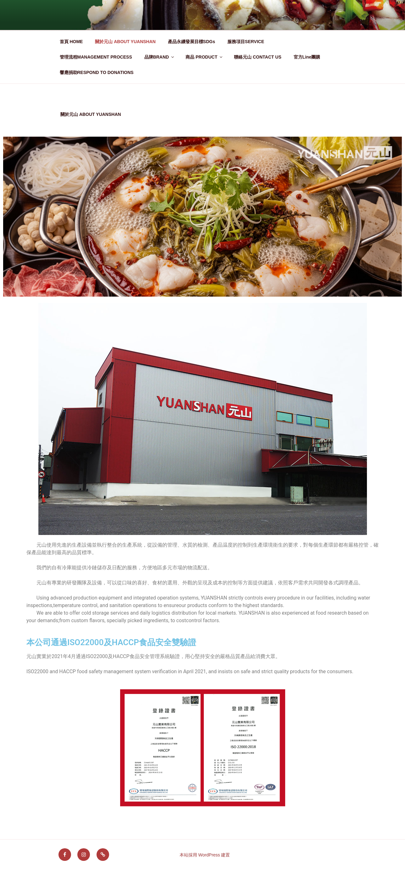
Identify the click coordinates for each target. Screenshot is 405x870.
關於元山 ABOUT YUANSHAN (125, 41)
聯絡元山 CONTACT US (257, 57)
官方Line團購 (307, 57)
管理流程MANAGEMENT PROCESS (96, 57)
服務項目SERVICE (245, 41)
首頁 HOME (71, 41)
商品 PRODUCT (204, 57)
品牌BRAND (159, 57)
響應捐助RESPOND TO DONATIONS (97, 72)
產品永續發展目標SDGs (191, 41)
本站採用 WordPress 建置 (205, 854)
